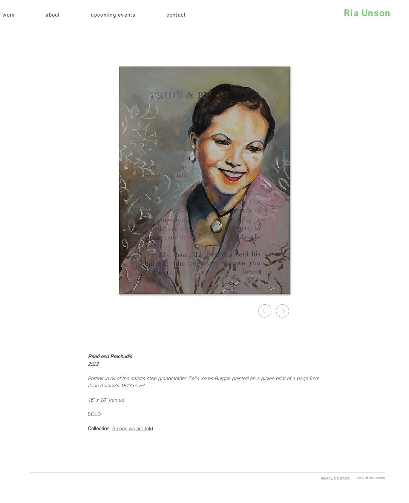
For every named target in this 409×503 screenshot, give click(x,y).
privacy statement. (336, 478)
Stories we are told (132, 428)
